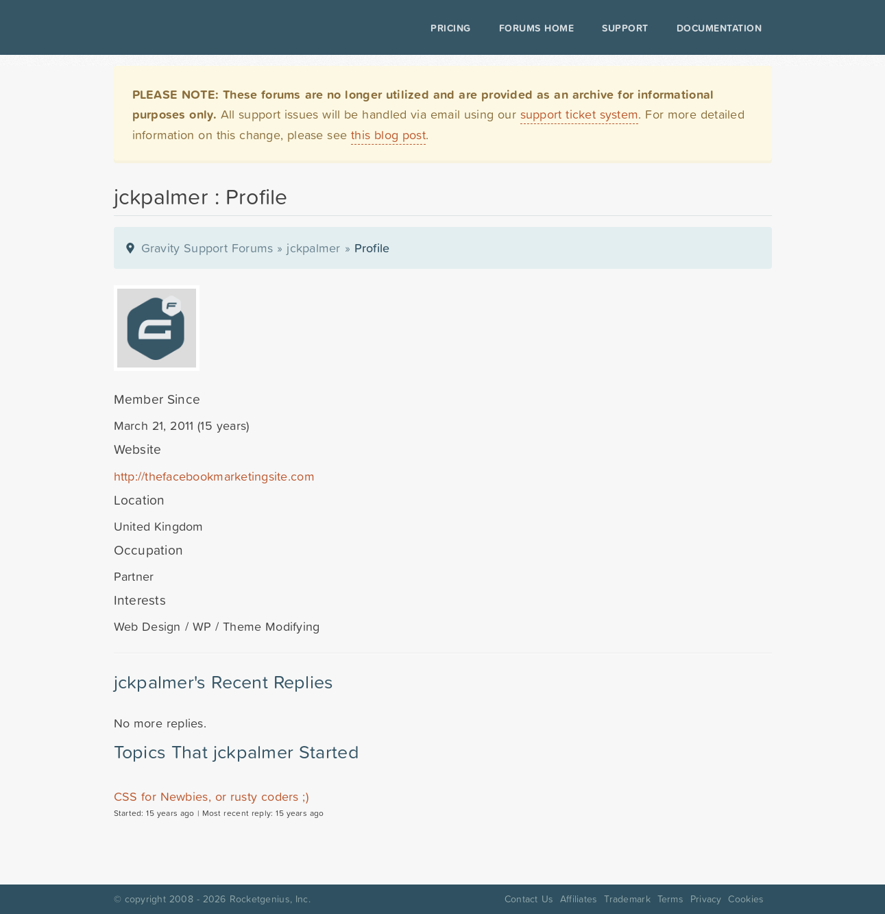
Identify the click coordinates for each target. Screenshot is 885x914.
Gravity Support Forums (207, 248)
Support (625, 28)
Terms (670, 899)
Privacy (706, 899)
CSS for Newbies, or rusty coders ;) (211, 796)
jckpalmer (313, 248)
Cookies (746, 899)
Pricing (451, 28)
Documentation (719, 28)
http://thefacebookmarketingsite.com (214, 476)
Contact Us (529, 899)
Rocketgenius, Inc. (270, 899)
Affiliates (579, 899)
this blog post (388, 134)
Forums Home (536, 28)
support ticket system (579, 114)
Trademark (627, 899)
